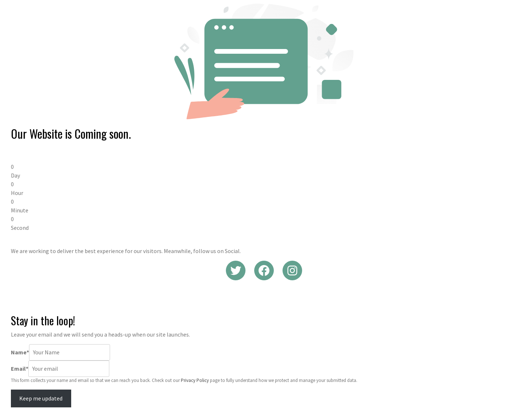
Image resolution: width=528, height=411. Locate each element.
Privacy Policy (195, 380)
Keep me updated (40, 398)
